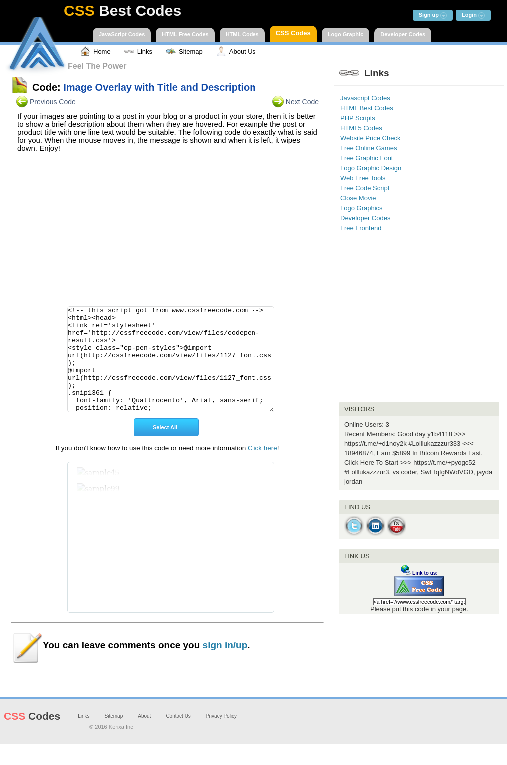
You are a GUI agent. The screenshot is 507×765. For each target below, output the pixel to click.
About (144, 737)
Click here (262, 469)
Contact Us (178, 737)
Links (83, 737)
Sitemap (114, 737)
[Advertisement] (168, 232)
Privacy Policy (221, 737)
